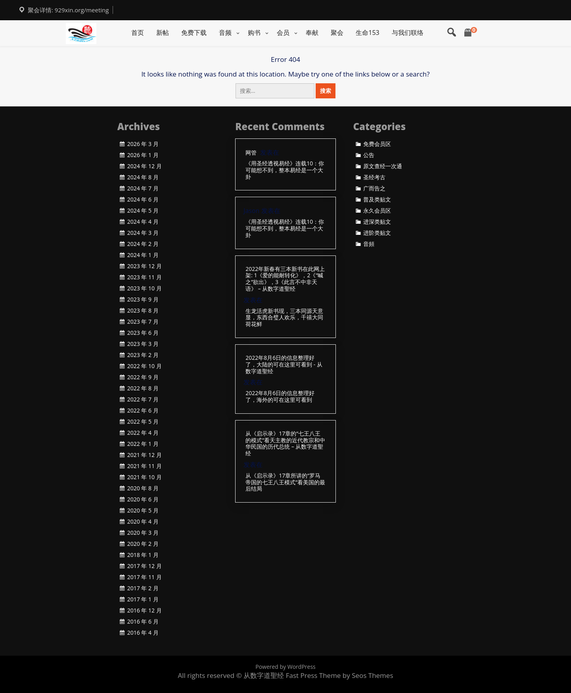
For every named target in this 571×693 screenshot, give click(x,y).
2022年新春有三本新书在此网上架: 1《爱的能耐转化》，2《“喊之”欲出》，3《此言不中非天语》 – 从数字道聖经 (285, 279)
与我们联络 (407, 32)
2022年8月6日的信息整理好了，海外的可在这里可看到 (279, 396)
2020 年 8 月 (143, 488)
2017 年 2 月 (143, 588)
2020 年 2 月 (143, 543)
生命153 (367, 32)
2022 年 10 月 (144, 366)
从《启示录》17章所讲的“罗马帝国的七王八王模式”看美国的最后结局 (285, 482)
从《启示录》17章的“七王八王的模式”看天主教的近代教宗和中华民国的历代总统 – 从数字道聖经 (285, 443)
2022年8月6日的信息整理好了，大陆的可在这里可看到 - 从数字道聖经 (283, 364)
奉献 (312, 32)
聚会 (337, 32)
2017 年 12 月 (144, 566)
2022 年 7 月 (143, 399)
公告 (368, 155)
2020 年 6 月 (143, 499)
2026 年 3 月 (143, 144)
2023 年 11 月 (144, 277)
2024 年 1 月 (143, 255)
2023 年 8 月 (143, 310)
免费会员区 (377, 144)
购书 (254, 32)
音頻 (368, 244)
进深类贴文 (377, 221)
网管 (251, 153)
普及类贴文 (377, 199)
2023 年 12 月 (144, 266)
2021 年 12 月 (144, 455)
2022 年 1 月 (143, 443)
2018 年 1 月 (143, 555)
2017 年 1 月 (143, 599)
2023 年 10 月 (144, 288)
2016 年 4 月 (143, 632)
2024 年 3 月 (143, 232)
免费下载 (194, 32)
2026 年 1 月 (143, 155)
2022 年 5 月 (143, 421)
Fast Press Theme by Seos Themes (339, 675)
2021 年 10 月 (144, 477)
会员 (283, 32)
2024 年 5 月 (143, 210)
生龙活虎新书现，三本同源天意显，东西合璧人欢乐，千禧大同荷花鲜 (284, 318)
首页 (137, 32)
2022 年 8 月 (143, 388)
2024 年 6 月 (143, 199)
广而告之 (374, 188)
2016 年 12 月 (144, 610)
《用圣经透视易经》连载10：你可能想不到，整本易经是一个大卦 (284, 170)
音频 (225, 32)
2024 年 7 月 (143, 188)
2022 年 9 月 (143, 377)
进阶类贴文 (377, 232)
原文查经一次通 (382, 166)
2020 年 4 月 (143, 521)
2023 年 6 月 (143, 332)
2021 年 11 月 (144, 466)
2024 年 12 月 (144, 166)
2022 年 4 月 (143, 432)
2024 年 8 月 (143, 177)
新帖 (162, 32)
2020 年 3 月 (143, 532)
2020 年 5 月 (143, 510)
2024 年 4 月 (143, 221)
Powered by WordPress (285, 666)
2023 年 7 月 (143, 321)
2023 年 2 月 (143, 355)
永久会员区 (377, 210)
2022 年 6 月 (143, 410)
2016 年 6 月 (143, 621)
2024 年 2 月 (143, 244)
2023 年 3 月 (143, 343)
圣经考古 (374, 177)
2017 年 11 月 (144, 577)
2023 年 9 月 (143, 299)
